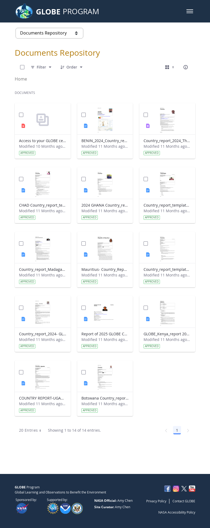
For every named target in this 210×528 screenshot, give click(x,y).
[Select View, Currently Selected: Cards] (170, 67)
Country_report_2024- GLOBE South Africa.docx (42, 333)
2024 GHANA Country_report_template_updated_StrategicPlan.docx (105, 205)
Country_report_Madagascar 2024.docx (42, 269)
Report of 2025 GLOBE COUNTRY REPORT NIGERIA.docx (105, 333)
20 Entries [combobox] (32, 430)
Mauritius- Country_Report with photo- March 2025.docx (105, 269)
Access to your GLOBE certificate (42, 140)
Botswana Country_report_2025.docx (105, 398)
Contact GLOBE (183, 501)
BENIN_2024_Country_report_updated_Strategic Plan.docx (105, 140)
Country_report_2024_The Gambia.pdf (167, 140)
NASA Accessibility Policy (176, 512)
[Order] (71, 67)
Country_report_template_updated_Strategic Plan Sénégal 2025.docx (167, 269)
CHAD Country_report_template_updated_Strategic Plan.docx (42, 205)
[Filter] (41, 67)
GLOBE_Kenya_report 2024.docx (167, 333)
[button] (190, 11)
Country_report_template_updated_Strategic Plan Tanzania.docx (167, 205)
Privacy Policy (156, 501)
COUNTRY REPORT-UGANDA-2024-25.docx (42, 398)
